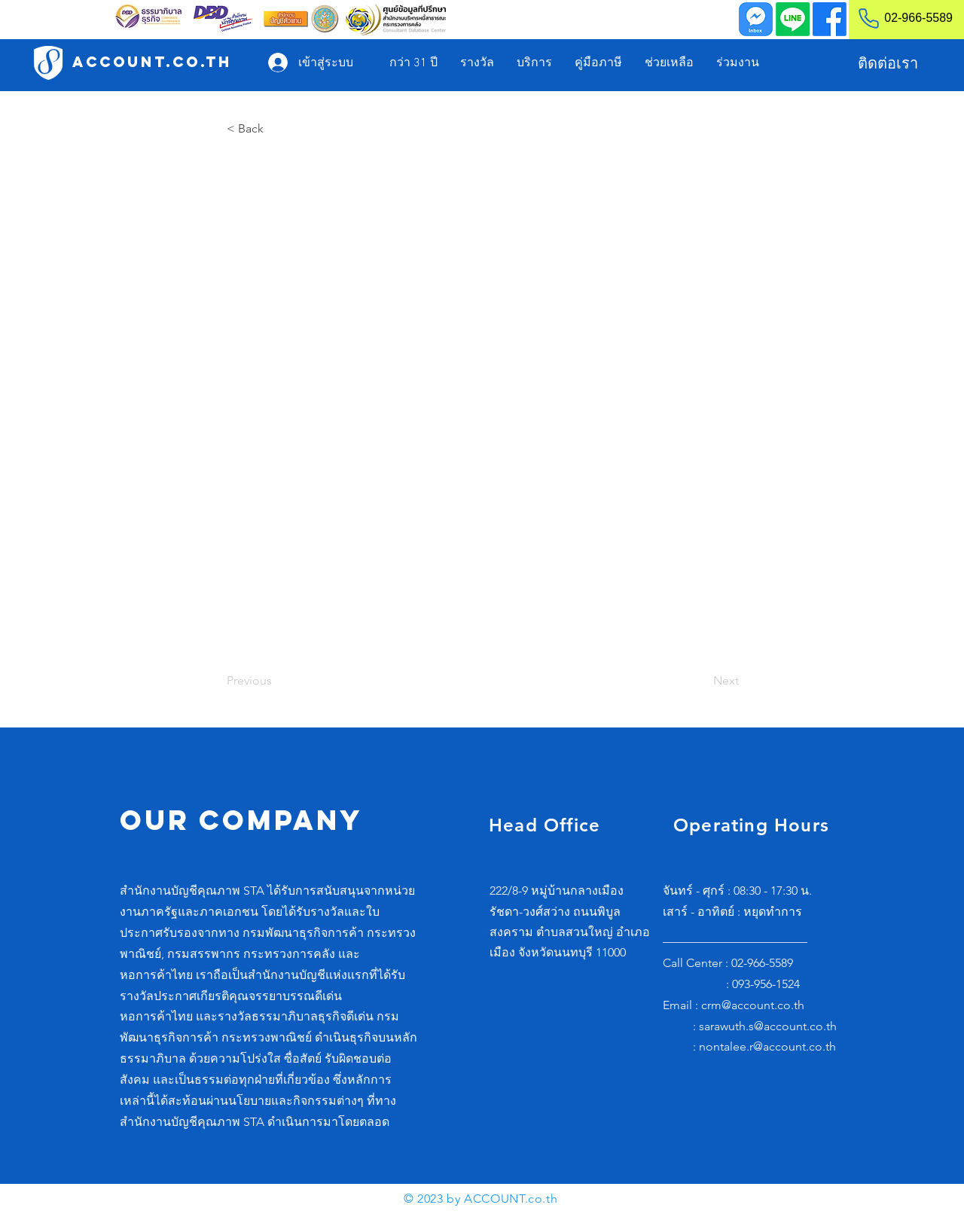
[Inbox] (756, 19)
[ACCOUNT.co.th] (152, 62)
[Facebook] (830, 19)
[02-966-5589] (899, 18)
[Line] (793, 19)
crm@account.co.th (752, 1005)
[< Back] (276, 129)
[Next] (701, 681)
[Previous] (276, 681)
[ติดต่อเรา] (887, 63)
